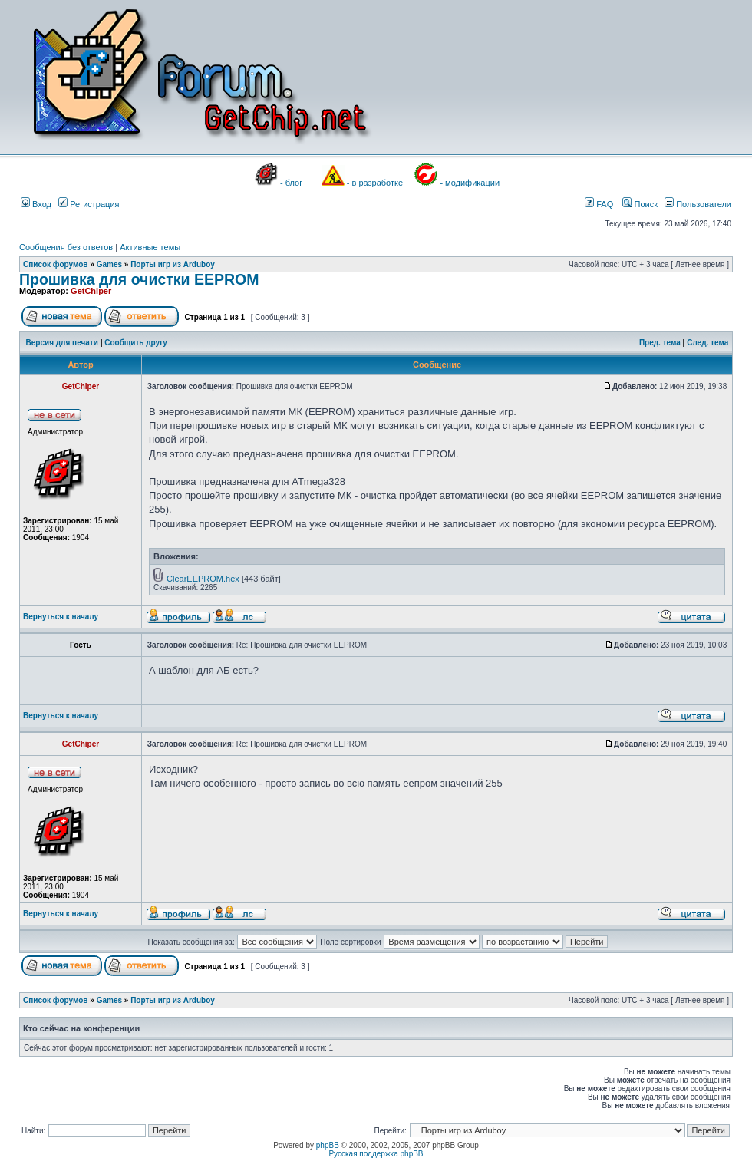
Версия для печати (62, 342)
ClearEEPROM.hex (203, 578)
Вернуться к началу (60, 616)
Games (109, 264)
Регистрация (88, 204)
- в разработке (375, 182)
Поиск (640, 204)
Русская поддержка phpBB (375, 1154)
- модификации (470, 182)
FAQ (599, 204)
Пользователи (698, 204)
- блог (291, 182)
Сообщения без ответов (66, 247)
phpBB (327, 1145)
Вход (36, 204)
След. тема (707, 342)
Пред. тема (660, 342)
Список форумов (55, 264)
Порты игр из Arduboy (172, 264)
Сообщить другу (135, 342)
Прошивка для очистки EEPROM (139, 279)
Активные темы (150, 247)
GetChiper (91, 290)
